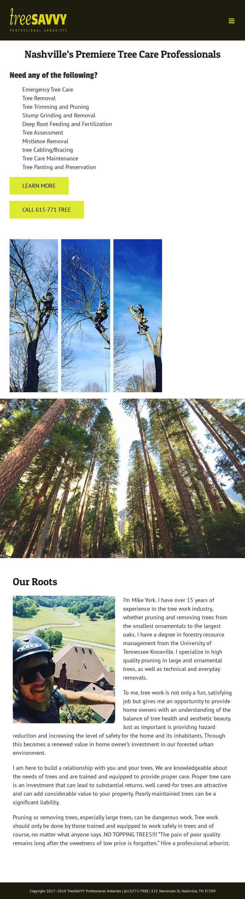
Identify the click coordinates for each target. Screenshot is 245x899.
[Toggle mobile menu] (232, 21)
